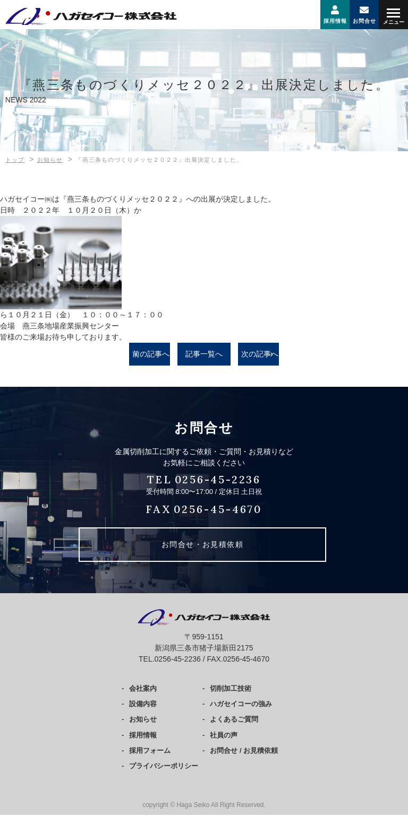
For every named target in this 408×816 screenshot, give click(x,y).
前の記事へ (150, 354)
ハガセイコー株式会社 (71, 16)
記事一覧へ (204, 354)
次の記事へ (259, 354)
